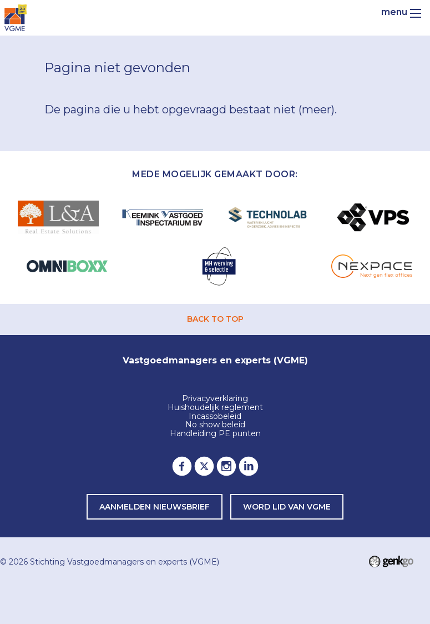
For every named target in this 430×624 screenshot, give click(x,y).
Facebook (182, 466)
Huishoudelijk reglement (215, 407)
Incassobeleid (215, 416)
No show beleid (215, 425)
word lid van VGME (287, 507)
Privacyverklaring (215, 399)
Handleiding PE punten (215, 434)
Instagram (226, 466)
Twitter (204, 466)
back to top (215, 319)
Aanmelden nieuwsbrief (154, 507)
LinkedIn (249, 466)
